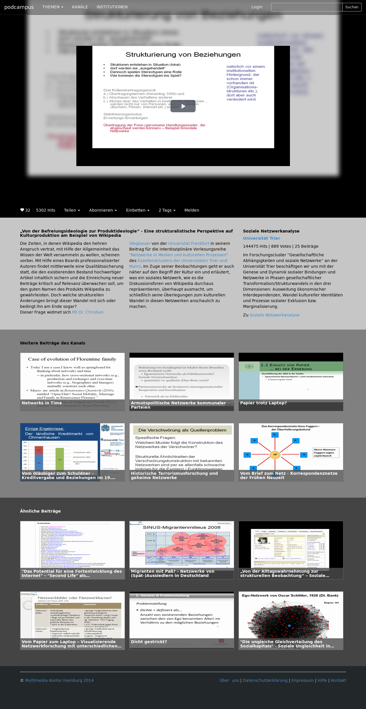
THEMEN (52, 7)
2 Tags (167, 210)
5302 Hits (45, 210)
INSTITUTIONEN (112, 7)
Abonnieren (103, 210)
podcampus (19, 7)
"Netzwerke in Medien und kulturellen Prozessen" (178, 255)
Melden (191, 210)
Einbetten (138, 210)
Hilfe (322, 680)
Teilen (72, 210)
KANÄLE (80, 7)
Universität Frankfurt (188, 243)
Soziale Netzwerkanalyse (275, 315)
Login (256, 7)
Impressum (302, 680)
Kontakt (338, 680)
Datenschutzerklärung (265, 680)
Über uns (229, 680)
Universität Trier (261, 238)
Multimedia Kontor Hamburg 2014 (59, 680)
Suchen (352, 7)
